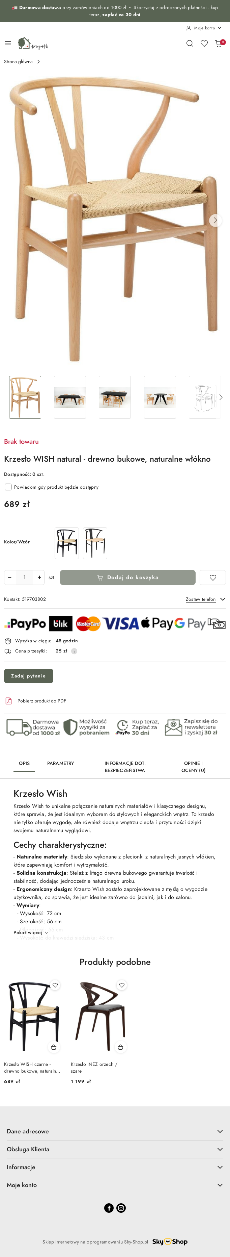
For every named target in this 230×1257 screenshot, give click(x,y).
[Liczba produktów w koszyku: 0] (218, 43)
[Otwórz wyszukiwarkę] (190, 43)
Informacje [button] (115, 1167)
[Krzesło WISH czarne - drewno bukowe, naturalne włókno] (67, 543)
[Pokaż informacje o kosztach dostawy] (74, 651)
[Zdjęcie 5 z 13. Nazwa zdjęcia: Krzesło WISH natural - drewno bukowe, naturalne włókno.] (205, 397)
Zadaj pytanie (28, 676)
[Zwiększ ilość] (39, 577)
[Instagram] (121, 1208)
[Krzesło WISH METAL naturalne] (95, 543)
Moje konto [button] (115, 1185)
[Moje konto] (204, 28)
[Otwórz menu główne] (8, 43)
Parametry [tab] (60, 763)
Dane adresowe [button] (115, 1131)
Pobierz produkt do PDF (35, 701)
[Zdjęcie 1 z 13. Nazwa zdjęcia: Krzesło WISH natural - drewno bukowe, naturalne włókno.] (25, 397)
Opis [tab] (24, 763)
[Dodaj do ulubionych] (213, 577)
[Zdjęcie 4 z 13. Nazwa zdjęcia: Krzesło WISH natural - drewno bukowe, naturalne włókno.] (160, 397)
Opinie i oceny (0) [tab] (193, 767)
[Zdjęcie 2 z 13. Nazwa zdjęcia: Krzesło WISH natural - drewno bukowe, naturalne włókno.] (70, 397)
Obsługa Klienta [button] (115, 1149)
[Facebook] (109, 1208)
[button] (215, 220)
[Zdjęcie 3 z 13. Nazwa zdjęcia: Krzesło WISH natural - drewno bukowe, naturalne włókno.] (115, 397)
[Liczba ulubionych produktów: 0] (204, 43)
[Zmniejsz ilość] (9, 577)
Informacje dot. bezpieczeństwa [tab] (125, 767)
